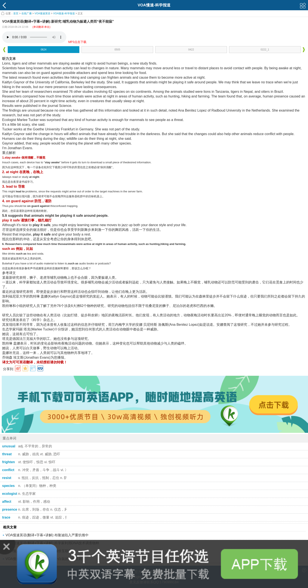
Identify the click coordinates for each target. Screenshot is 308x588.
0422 (191, 49)
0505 (117, 49)
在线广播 (26, 13)
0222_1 (265, 49)
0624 (43, 49)
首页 (15, 13)
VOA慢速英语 (42, 13)
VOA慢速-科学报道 (64, 13)
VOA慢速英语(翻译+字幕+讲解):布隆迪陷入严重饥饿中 (47, 535)
